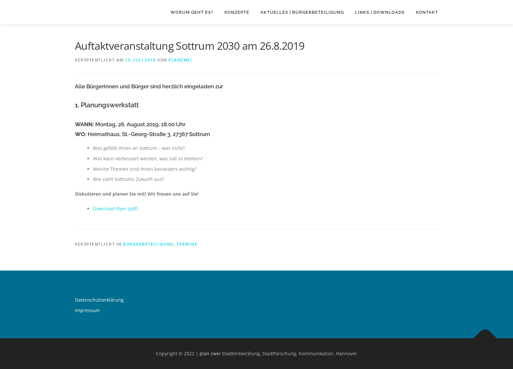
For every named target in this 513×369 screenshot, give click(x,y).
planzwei (180, 60)
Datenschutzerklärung (99, 300)
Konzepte (236, 12)
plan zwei (210, 353)
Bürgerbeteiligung (148, 244)
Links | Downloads (380, 12)
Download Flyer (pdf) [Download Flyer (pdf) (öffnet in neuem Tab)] (115, 208)
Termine (187, 244)
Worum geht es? (191, 12)
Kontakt (427, 12)
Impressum (87, 310)
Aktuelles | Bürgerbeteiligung (302, 12)
